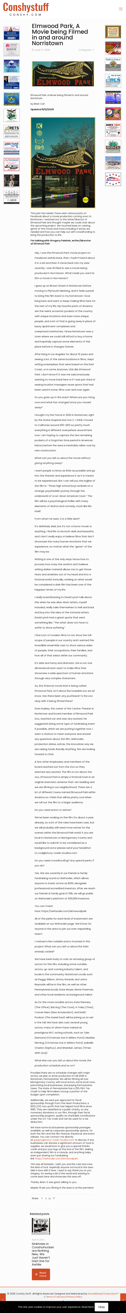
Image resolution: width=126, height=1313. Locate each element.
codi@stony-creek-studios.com (57, 853)
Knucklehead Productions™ (103, 1293)
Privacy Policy (74, 1296)
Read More (88, 1307)
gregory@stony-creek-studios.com (54, 1140)
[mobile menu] (121, 9)
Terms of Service (55, 1296)
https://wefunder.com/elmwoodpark (63, 911)
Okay (101, 1307)
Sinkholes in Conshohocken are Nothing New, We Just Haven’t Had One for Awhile (43, 1254)
